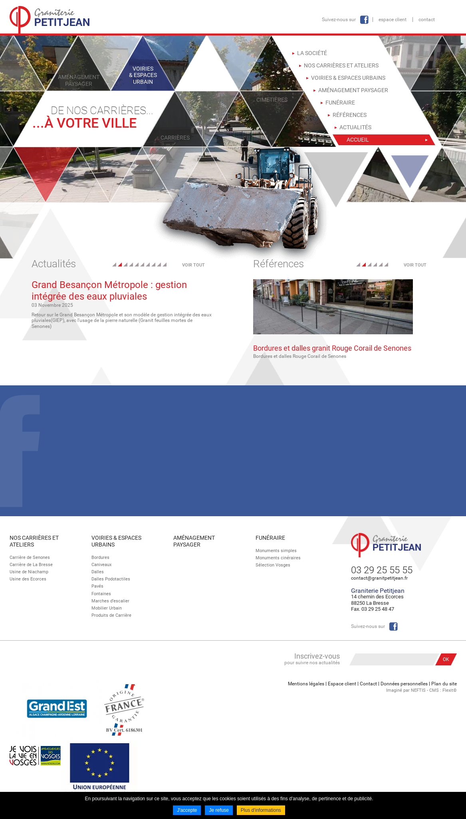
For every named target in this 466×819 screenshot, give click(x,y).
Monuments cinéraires (278, 557)
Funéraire (270, 538)
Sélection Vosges (273, 565)
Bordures (100, 557)
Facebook (364, 20)
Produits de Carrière (111, 615)
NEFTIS (418, 690)
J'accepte (187, 810)
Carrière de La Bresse (31, 564)
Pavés (97, 586)
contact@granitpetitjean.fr (379, 578)
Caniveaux (101, 564)
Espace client (393, 19)
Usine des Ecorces (28, 579)
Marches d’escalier (110, 601)
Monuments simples (276, 550)
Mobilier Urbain (106, 608)
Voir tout (193, 265)
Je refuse (218, 810)
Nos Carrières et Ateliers (34, 541)
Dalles (97, 571)
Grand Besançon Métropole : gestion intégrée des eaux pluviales (109, 290)
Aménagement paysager (194, 541)
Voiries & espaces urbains (116, 541)
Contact (426, 19)
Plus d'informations (261, 810)
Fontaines (101, 593)
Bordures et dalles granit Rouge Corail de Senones (332, 348)
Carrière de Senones (30, 557)
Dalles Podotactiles (110, 579)
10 (165, 264)
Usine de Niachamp (29, 571)
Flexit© (449, 690)
